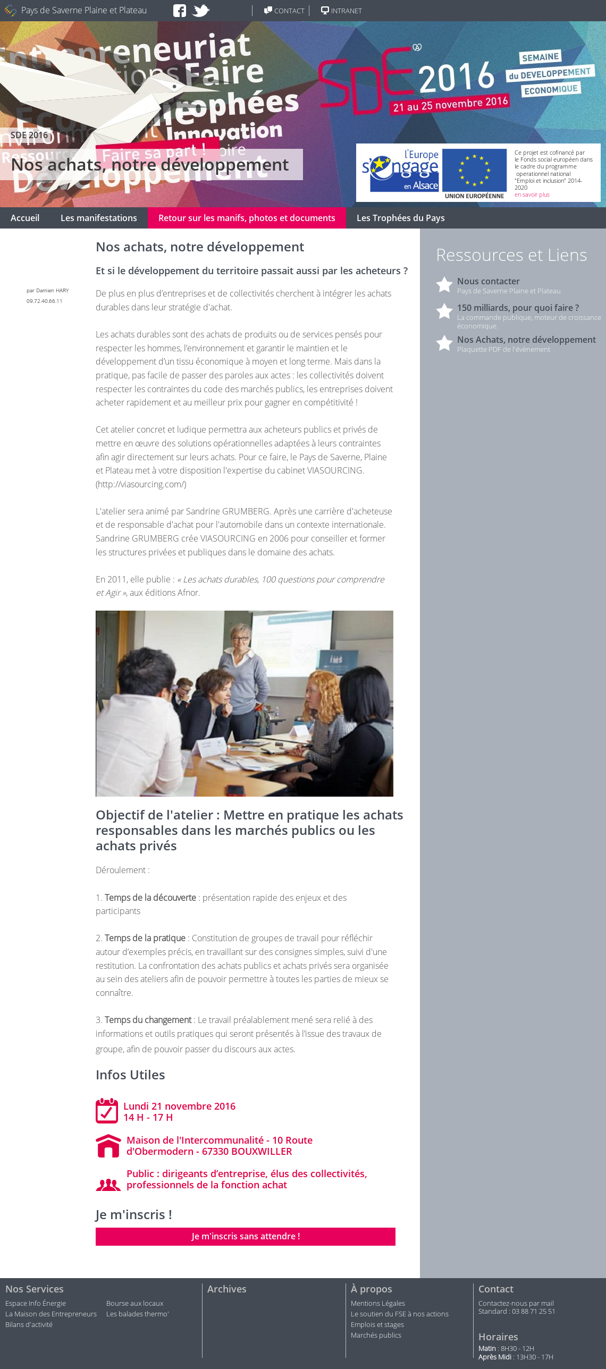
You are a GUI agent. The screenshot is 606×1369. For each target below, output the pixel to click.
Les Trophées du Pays (401, 218)
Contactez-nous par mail (516, 1303)
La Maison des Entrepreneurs (51, 1314)
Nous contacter (488, 281)
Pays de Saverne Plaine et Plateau (84, 10)
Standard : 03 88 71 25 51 (517, 1311)
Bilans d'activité (29, 1325)
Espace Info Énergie (35, 1303)
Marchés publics (377, 1335)
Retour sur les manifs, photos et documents (246, 218)
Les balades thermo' (137, 1314)
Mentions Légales (378, 1303)
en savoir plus (532, 194)
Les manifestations (99, 218)
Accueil (25, 218)
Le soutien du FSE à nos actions (400, 1314)
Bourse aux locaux (134, 1303)
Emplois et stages (377, 1325)
